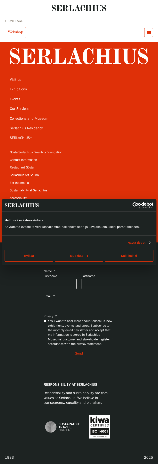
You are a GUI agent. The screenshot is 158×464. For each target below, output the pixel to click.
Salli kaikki (129, 255)
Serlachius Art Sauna (24, 175)
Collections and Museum (29, 118)
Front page (14, 21)
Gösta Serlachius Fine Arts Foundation (36, 152)
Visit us (15, 79)
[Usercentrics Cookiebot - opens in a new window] (135, 205)
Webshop (15, 32)
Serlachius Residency (26, 128)
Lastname (88, 276)
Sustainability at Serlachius (28, 190)
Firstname (50, 276)
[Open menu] (148, 32)
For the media (19, 183)
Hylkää (29, 255)
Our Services (19, 109)
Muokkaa (79, 255)
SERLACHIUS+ (21, 138)
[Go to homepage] (79, 8)
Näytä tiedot (136, 242)
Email (49, 296)
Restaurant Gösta (22, 167)
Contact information (23, 160)
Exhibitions (18, 89)
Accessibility (18, 198)
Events (15, 99)
